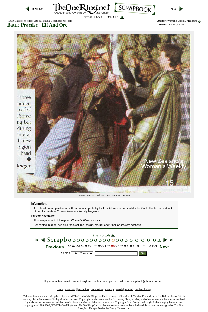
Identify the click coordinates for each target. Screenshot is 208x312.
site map (109, 289)
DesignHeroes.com (120, 308)
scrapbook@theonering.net (146, 281)
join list (129, 289)
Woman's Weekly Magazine (182, 20)
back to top (97, 289)
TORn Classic (14, 20)
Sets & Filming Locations (47, 20)
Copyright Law (123, 302)
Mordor (67, 20)
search (119, 289)
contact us (83, 289)
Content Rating (143, 289)
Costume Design (83, 225)
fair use (96, 302)
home (60, 289)
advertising (71, 289)
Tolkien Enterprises (143, 296)
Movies (28, 20)
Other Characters (119, 225)
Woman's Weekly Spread (86, 220)
